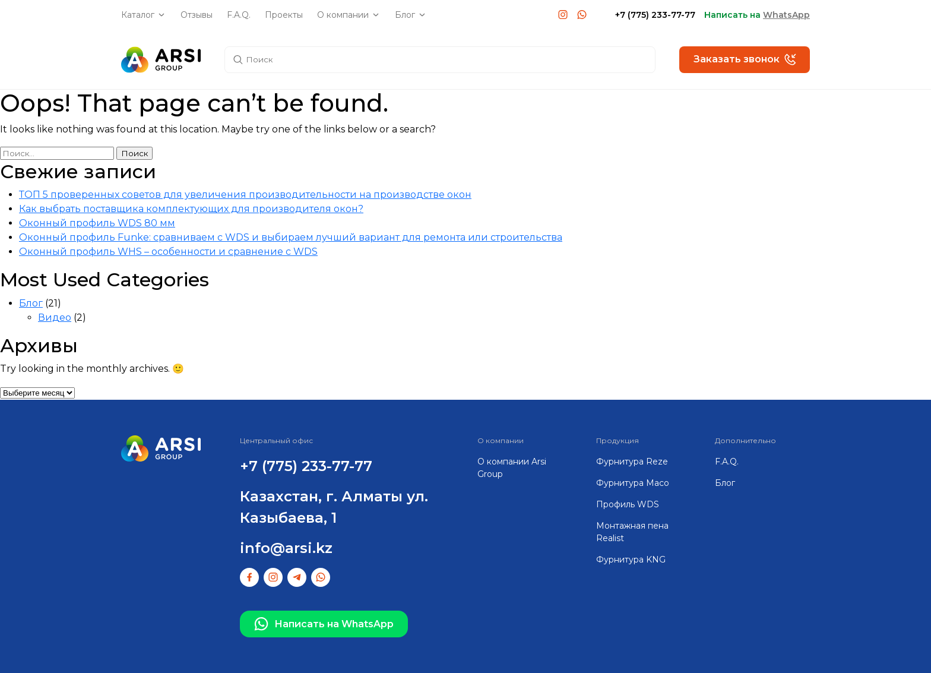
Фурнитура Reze (632, 461)
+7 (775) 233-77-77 (655, 15)
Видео (54, 317)
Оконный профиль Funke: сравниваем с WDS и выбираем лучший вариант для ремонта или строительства (290, 237)
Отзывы (196, 15)
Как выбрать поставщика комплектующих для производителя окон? (191, 208)
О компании (343, 15)
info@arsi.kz (286, 548)
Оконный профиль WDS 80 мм (97, 223)
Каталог (137, 15)
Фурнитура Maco (632, 483)
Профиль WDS (627, 504)
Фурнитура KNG (631, 559)
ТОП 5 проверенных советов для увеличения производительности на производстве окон (245, 194)
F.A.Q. (239, 15)
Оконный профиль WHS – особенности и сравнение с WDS (168, 251)
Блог (405, 15)
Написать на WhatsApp (324, 624)
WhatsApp (786, 15)
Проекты (284, 15)
